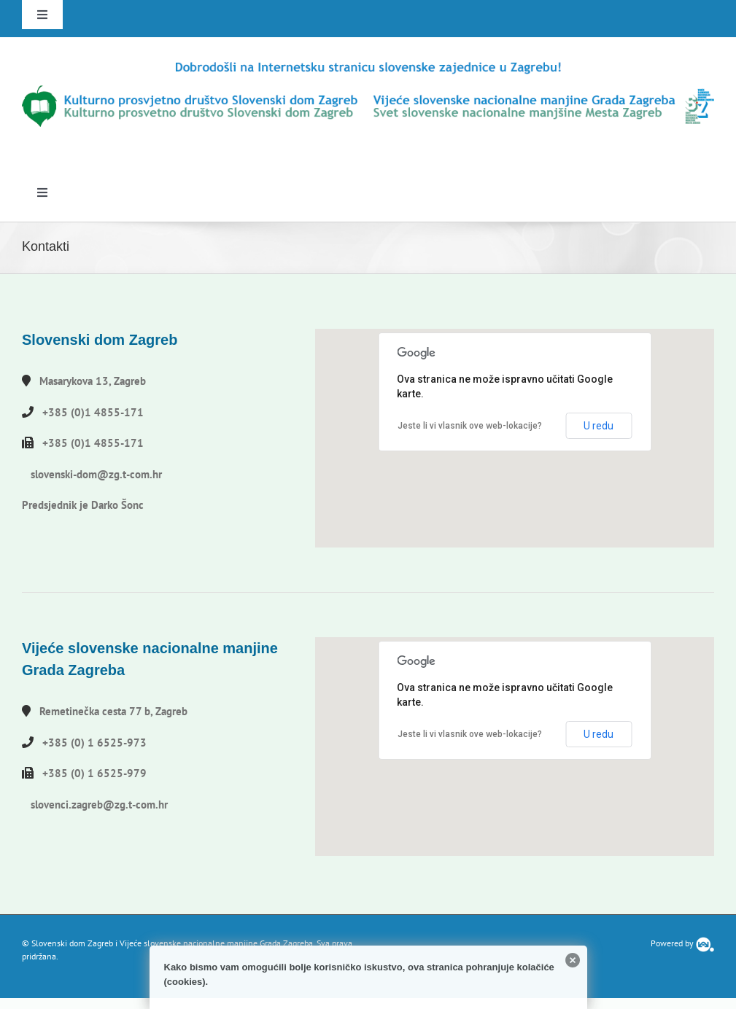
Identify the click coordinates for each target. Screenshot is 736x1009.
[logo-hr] (368, 64)
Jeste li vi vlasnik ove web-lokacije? (470, 426)
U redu (598, 426)
